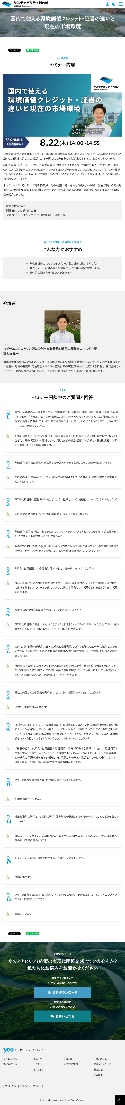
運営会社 (98, 1069)
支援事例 (38, 1058)
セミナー (37, 1064)
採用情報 (98, 1075)
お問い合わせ (114, 4)
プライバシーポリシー (30, 1085)
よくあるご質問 (70, 1064)
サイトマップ (11, 1085)
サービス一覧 (10, 1058)
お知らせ (67, 1058)
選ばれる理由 (10, 1064)
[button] (121, 4)
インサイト (38, 1069)
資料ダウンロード (108, 4)
